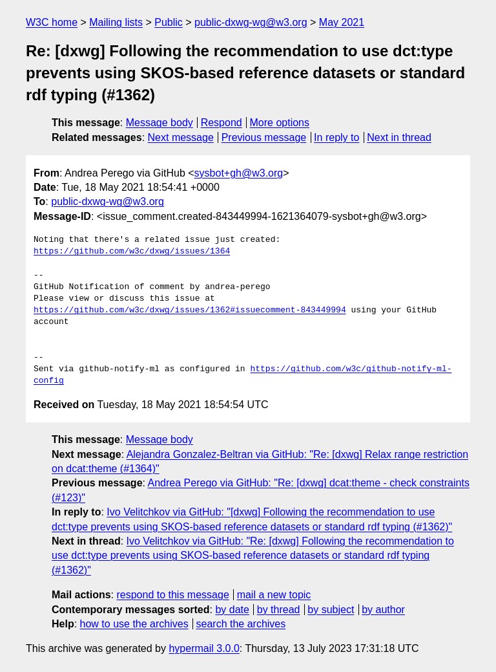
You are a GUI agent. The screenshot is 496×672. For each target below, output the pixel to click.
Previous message (264, 137)
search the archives (241, 623)
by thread (278, 609)
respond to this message (172, 594)
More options (280, 122)
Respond (221, 122)
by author (383, 609)
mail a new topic (274, 594)
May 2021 (341, 22)
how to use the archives (134, 623)
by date (232, 609)
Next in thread (399, 137)
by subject (330, 609)
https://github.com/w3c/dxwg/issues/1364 (132, 251)
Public (168, 22)
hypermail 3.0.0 (204, 648)
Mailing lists (116, 22)
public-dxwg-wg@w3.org (250, 22)
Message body (159, 122)
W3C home (52, 22)
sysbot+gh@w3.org (239, 173)
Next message (181, 137)
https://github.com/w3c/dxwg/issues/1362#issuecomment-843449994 (190, 310)
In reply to (336, 137)
